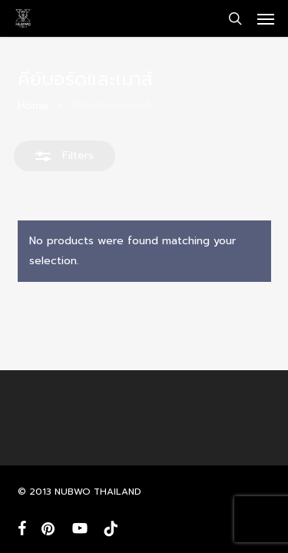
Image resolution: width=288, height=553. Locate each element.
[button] (265, 18)
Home (33, 106)
